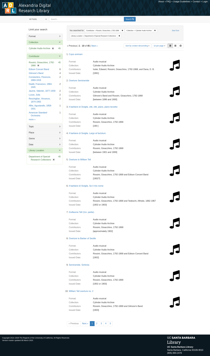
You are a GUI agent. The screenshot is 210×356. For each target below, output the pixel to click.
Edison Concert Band (39, 69)
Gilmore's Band (36, 73)
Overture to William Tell (80, 159)
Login (205, 1)
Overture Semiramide (79, 80)
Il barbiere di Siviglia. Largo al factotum (87, 133)
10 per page (159, 46)
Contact (196, 1)
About (161, 1)
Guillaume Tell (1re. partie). (82, 212)
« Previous (74, 323)
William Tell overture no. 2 (81, 291)
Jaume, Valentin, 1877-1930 (42, 91)
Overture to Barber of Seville (82, 238)
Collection (33, 42)
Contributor (34, 56)
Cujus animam (75, 54)
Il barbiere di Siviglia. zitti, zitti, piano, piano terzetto (93, 107)
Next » (94, 46)
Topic (31, 126)
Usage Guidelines (181, 1)
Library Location (36, 150)
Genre (32, 138)
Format (32, 36)
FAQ (168, 1)
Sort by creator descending (137, 46)
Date (31, 144)
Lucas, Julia (34, 95)
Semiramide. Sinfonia (79, 265)
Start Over (175, 31)
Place (31, 132)
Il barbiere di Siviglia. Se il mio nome (86, 186)
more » (32, 119)
